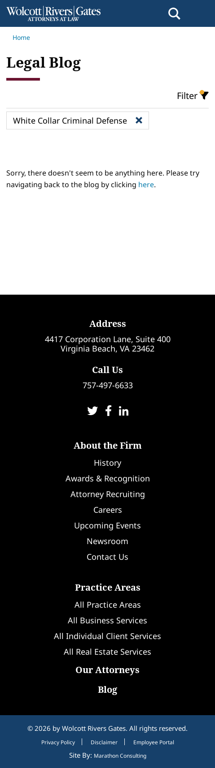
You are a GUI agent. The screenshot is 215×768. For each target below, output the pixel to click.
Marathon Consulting (120, 755)
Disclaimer (104, 742)
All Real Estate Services (107, 651)
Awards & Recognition (108, 478)
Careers (107, 509)
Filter (193, 96)
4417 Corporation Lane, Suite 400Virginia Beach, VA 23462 (108, 344)
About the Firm (108, 445)
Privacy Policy (58, 742)
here (146, 184)
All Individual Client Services (107, 636)
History (107, 462)
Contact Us (107, 556)
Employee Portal (153, 742)
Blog (107, 689)
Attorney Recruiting (107, 494)
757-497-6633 (108, 385)
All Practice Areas (108, 604)
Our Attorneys (107, 670)
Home (18, 37)
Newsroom (107, 541)
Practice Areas (107, 587)
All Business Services (107, 620)
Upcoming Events (107, 525)
